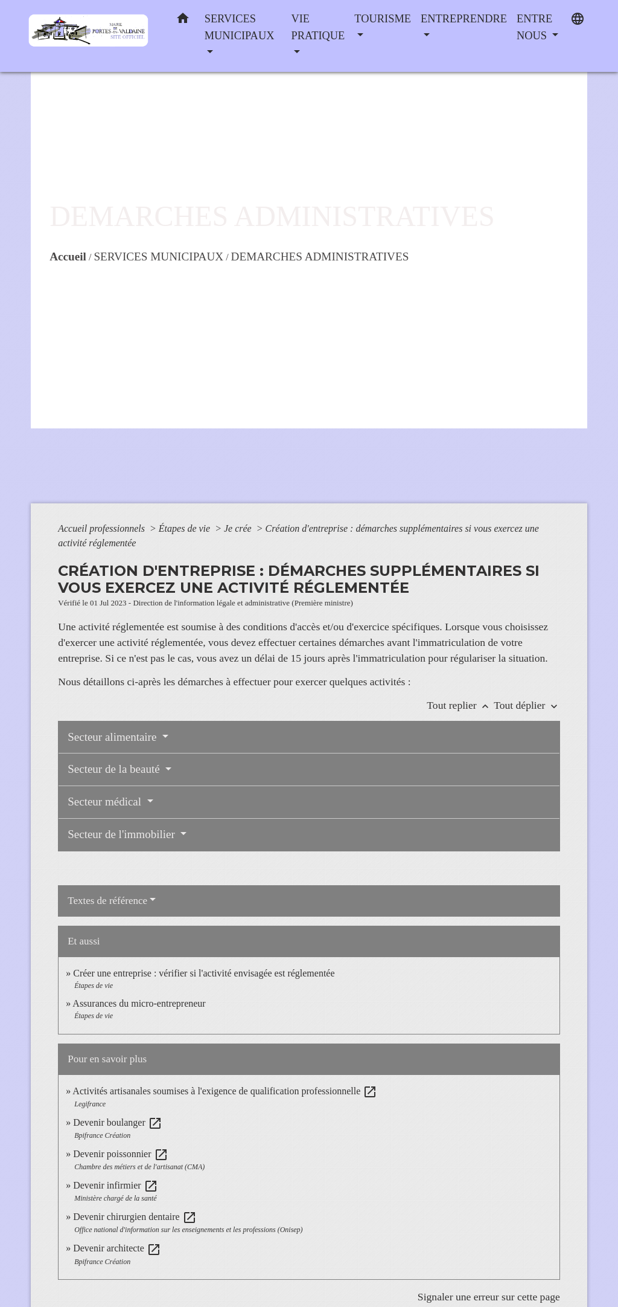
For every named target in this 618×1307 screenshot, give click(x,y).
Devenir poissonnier (120, 1154)
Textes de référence (107, 900)
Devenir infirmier (115, 1185)
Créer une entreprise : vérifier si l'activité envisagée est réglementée (203, 973)
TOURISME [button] (382, 19)
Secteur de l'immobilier (122, 834)
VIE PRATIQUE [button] (318, 27)
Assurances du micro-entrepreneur (138, 1003)
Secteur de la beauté (115, 769)
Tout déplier (527, 705)
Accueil (67, 256)
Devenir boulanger (117, 1122)
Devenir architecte (117, 1248)
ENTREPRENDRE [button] (464, 19)
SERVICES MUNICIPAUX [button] (240, 27)
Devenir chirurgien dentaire (135, 1217)
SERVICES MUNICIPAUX (158, 256)
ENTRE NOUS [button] (534, 27)
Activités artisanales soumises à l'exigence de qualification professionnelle (224, 1091)
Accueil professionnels (102, 528)
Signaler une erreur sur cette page (489, 1297)
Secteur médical (106, 801)
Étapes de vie (185, 528)
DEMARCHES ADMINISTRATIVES (320, 256)
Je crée (239, 528)
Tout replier (460, 705)
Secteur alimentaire (113, 737)
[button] (183, 21)
